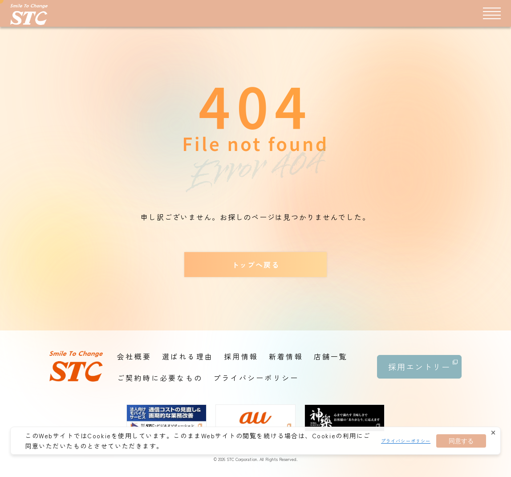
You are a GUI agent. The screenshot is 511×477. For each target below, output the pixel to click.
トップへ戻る (256, 264)
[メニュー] (492, 13)
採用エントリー (423, 363)
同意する (461, 440)
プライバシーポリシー (405, 440)
